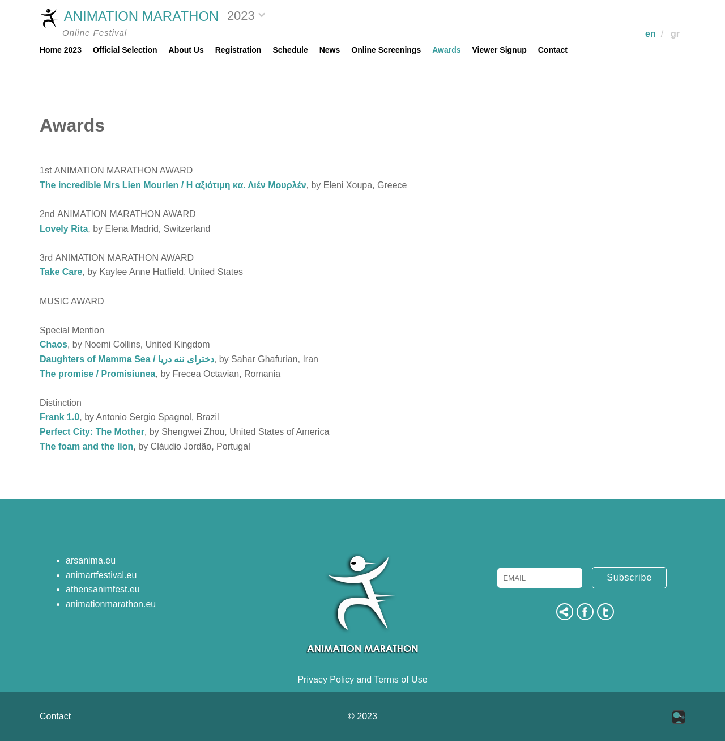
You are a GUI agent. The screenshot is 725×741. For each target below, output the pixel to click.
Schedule (290, 49)
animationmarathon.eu (111, 604)
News (329, 49)
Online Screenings (386, 49)
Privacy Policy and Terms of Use (362, 679)
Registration (238, 49)
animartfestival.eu (101, 575)
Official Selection (125, 49)
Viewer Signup (499, 49)
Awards (446, 49)
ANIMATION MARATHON (129, 17)
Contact (553, 49)
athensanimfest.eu (103, 589)
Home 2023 (61, 49)
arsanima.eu (91, 560)
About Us (186, 49)
